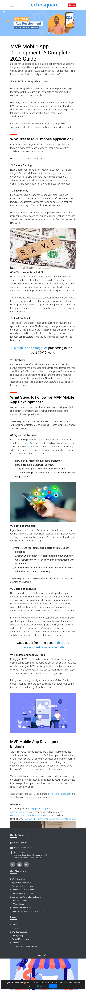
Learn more (42, 986)
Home (13, 924)
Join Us (14, 928)
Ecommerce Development (21, 886)
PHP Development (18, 900)
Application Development (21, 882)
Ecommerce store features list (23, 946)
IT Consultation (17, 904)
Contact (72, 5)
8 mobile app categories (30, 348)
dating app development (39, 808)
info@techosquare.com (59, 793)
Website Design (17, 878)
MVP (31, 443)
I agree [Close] (53, 986)
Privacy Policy (16, 935)
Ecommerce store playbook (22, 907)
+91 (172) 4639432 (19, 842)
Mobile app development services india (27, 911)
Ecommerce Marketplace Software (25, 897)
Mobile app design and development (28, 815)
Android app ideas (19, 812)
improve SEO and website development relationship (50, 819)
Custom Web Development (22, 889)
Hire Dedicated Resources (21, 893)
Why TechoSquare (18, 932)
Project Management (19, 939)
